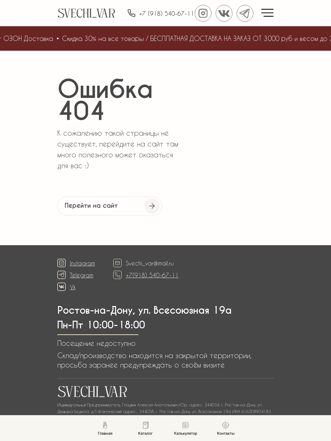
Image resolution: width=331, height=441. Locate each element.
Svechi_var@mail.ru (150, 263)
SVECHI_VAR (86, 14)
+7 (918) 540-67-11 (166, 13)
